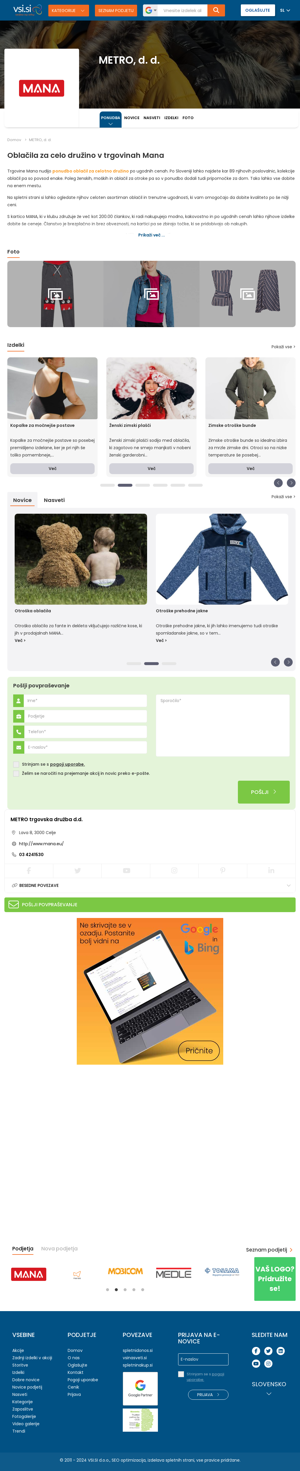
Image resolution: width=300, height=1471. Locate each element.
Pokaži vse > (284, 347)
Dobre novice (26, 1380)
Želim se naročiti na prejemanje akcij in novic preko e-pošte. (86, 773)
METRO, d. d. (40, 140)
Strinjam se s (53, 764)
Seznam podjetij (116, 10)
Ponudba (110, 118)
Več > (20, 640)
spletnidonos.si (138, 1350)
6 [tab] (195, 485)
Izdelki (171, 118)
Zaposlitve (22, 1409)
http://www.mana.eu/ (41, 844)
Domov (14, 140)
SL (282, 10)
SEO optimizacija (129, 1460)
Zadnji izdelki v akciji (32, 1358)
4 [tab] (160, 485)
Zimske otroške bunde (232, 425)
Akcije (18, 1350)
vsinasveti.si (135, 1358)
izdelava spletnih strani (171, 1460)
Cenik (73, 1387)
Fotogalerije (24, 1416)
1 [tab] (107, 485)
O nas (74, 1358)
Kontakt (75, 1372)
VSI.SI (93, 1460)
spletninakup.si (138, 1365)
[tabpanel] (55, 294)
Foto (188, 118)
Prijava (74, 1394)
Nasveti (152, 118)
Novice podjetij (27, 1387)
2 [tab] (125, 485)
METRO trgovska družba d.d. (47, 819)
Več (53, 468)
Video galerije (26, 1424)
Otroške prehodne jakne (182, 611)
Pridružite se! (275, 1278)
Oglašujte (77, 1365)
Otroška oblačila (33, 611)
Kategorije (64, 10)
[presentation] (57, 792)
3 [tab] (142, 485)
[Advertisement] (48, 1107)
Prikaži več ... (151, 235)
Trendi (18, 1431)
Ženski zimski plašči (130, 425)
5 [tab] (178, 485)
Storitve (20, 1365)
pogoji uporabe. (67, 764)
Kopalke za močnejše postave (42, 425)
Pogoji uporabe (83, 1380)
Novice (131, 118)
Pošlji (264, 792)
